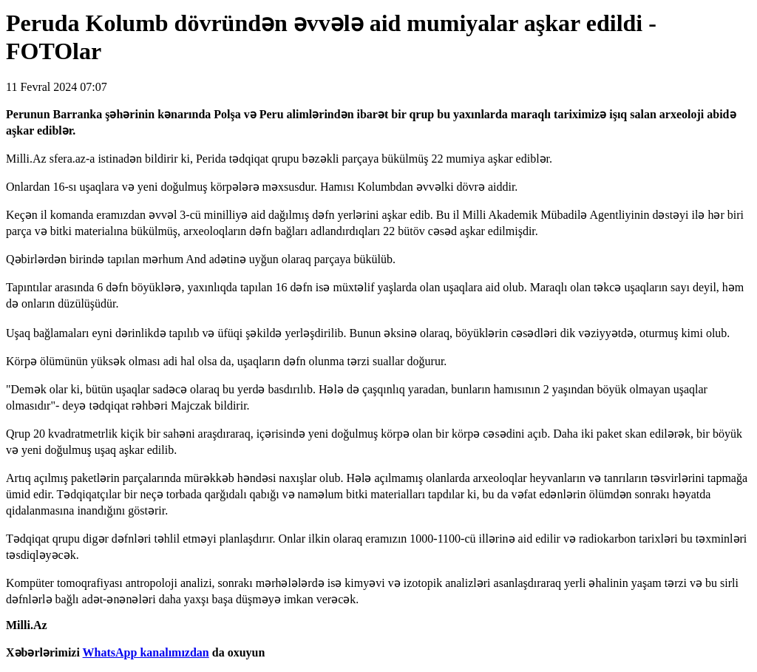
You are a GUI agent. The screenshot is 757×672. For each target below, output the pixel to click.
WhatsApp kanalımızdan (146, 652)
